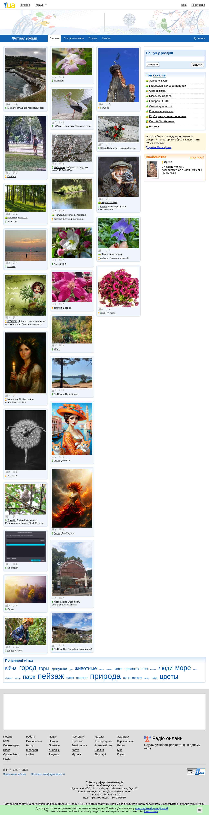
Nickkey (10, 108)
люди (165, 668)
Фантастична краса (110, 254)
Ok (199, 810)
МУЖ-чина (58, 167)
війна (11, 668)
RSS (6, 741)
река (147, 678)
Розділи (39, 4)
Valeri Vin (11, 221)
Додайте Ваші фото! (158, 147)
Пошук (53, 736)
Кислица (10, 176)
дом (71, 669)
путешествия (132, 677)
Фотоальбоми (103, 745)
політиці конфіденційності (151, 808)
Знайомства (156, 157)
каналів (159, 75)
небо (195, 669)
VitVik (56, 349)
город (28, 667)
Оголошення (34, 741)
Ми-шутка (11, 399)
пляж (70, 677)
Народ (30, 745)
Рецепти (54, 754)
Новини (99, 749)
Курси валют (125, 741)
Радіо (6, 758)
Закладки (123, 736)
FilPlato (57, 126)
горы (44, 668)
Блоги (121, 745)
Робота (30, 736)
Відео (6, 749)
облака (8, 678)
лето (153, 669)
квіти (118, 669)
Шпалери (32, 749)
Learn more (151, 811)
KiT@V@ (11, 321)
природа (105, 676)
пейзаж (51, 676)
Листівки (54, 749)
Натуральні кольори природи (166, 85)
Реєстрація (198, 4)
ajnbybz (57, 219)
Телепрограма (103, 741)
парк (29, 677)
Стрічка (93, 38)
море (183, 667)
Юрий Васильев (108, 148)
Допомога (199, 38)
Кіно (119, 749)
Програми (78, 736)
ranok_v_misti (106, 313)
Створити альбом (74, 38)
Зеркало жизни (157, 80)
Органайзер (10, 754)
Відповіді (100, 754)
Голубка (103, 108)
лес (144, 669)
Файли (30, 754)
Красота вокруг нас (159, 111)
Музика (76, 754)
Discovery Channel (159, 95)
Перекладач (11, 745)
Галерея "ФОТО (157, 101)
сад (154, 678)
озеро (18, 678)
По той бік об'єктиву (160, 121)
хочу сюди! (197, 157)
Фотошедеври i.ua (159, 106)
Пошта (7, 736)
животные (86, 668)
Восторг (152, 126)
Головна (25, 4)
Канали (106, 38)
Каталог (99, 736)
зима (109, 669)
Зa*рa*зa (11, 475)
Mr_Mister (11, 568)
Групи (120, 754)
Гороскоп (77, 741)
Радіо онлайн (167, 738)
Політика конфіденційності (48, 774)
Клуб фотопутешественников (166, 116)
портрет (82, 677)
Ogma (9, 609)
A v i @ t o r (59, 264)
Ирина (167, 161)
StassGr (10, 520)
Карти (75, 749)
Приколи (54, 745)
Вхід (184, 4)
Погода (53, 741)
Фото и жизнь (156, 90)
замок (101, 669)
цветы (169, 676)
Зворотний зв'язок (14, 774)
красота (132, 669)
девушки (59, 669)
